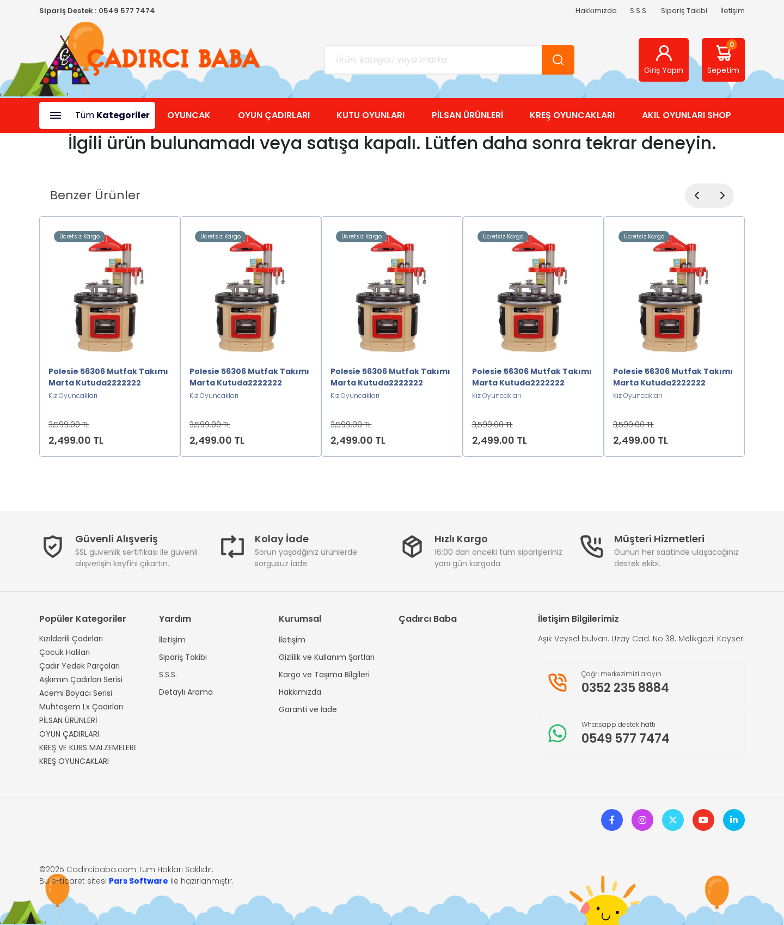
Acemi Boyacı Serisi (75, 693)
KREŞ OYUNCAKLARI (572, 115)
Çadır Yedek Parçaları (79, 665)
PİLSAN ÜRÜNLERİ (467, 115)
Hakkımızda (596, 10)
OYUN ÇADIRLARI (274, 115)
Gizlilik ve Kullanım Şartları (327, 657)
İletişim (732, 10)
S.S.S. (639, 10)
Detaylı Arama (186, 692)
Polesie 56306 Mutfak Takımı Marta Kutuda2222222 (108, 377)
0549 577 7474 (127, 10)
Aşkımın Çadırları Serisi (80, 679)
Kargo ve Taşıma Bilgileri (324, 674)
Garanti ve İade (308, 709)
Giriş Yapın (663, 60)
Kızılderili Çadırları (71, 638)
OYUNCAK (189, 115)
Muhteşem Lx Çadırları (81, 706)
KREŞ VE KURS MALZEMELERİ (87, 747)
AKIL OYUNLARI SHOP (686, 115)
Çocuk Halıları (64, 652)
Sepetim (723, 58)
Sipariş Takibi (684, 10)
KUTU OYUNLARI (370, 115)
